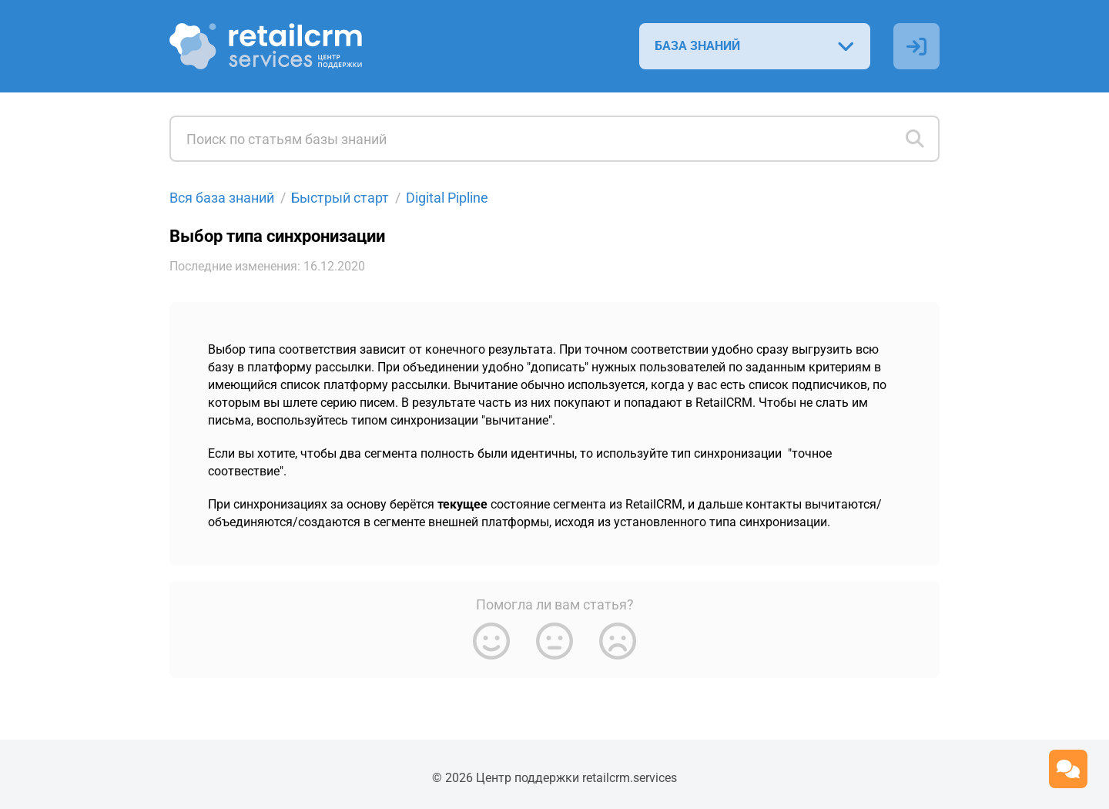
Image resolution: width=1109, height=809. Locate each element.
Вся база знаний (221, 198)
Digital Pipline (447, 198)
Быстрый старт (340, 198)
